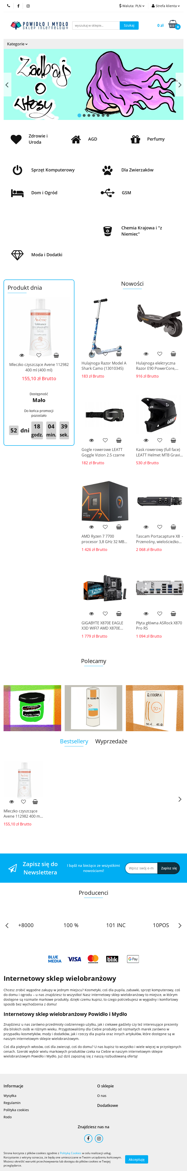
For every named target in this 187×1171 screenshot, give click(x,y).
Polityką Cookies (70, 1153)
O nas (101, 1095)
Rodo (8, 1117)
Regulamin (12, 1102)
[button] (13, 1086)
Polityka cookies (16, 1110)
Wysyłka (10, 1095)
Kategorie (17, 44)
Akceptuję (137, 1159)
